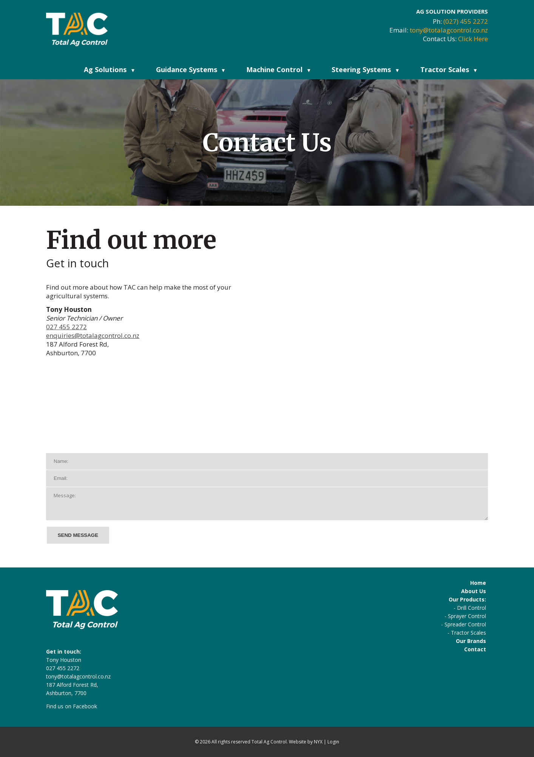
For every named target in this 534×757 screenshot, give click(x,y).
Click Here (473, 38)
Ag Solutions (109, 69)
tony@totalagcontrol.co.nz (449, 30)
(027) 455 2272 (465, 21)
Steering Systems (366, 69)
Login (333, 741)
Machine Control (278, 69)
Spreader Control (465, 624)
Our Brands (471, 640)
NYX (318, 741)
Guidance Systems (191, 69)
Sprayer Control (467, 616)
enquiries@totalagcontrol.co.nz (92, 335)
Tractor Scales (449, 69)
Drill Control (471, 607)
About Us (473, 591)
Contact (475, 649)
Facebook (85, 706)
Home (478, 582)
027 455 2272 (66, 326)
